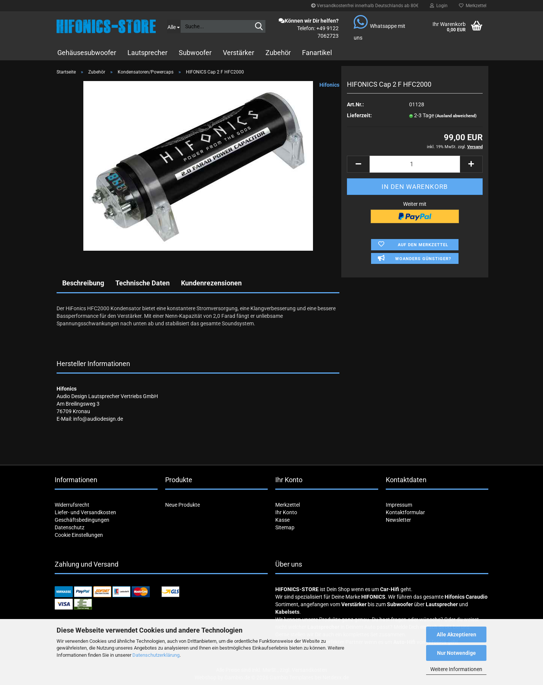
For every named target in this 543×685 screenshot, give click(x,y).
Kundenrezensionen (211, 283)
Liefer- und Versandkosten (85, 512)
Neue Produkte (182, 505)
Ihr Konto (286, 512)
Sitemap (285, 527)
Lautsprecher (147, 53)
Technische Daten (142, 283)
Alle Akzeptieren (456, 634)
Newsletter (398, 520)
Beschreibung (83, 283)
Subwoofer (195, 53)
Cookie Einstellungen (79, 535)
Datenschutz (69, 527)
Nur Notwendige (456, 653)
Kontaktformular (405, 512)
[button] (358, 164)
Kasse (282, 520)
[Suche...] (173, 26)
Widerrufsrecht (72, 505)
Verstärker (238, 53)
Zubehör (278, 53)
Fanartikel (317, 53)
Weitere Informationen (456, 669)
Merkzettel (472, 5)
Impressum (399, 505)
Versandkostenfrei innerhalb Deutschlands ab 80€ (365, 5)
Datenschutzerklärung (155, 655)
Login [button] (439, 5)
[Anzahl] (415, 164)
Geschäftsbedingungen (82, 520)
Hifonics (329, 85)
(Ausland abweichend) (456, 115)
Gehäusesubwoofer (86, 53)
